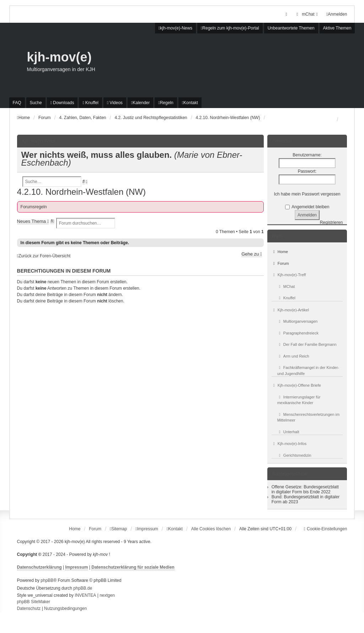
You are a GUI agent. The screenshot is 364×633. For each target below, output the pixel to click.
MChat (286, 286)
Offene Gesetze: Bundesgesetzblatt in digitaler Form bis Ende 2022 (305, 489)
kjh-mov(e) (59, 57)
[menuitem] (307, 14)
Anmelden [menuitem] (336, 14)
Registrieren (331, 222)
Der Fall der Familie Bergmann (307, 344)
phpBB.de (82, 588)
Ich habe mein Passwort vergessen (307, 194)
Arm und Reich (293, 356)
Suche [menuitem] (36, 102)
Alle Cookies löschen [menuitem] (211, 528)
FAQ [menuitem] (17, 102)
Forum (280, 263)
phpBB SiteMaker (33, 601)
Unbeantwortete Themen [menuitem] (291, 28)
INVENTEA (85, 595)
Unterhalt (288, 432)
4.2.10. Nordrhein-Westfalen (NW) (81, 192)
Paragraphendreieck (297, 333)
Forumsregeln (34, 206)
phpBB (47, 580)
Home (280, 252)
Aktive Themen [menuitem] (337, 28)
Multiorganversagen (297, 321)
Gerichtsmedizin (294, 455)
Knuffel (286, 298)
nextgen (107, 595)
